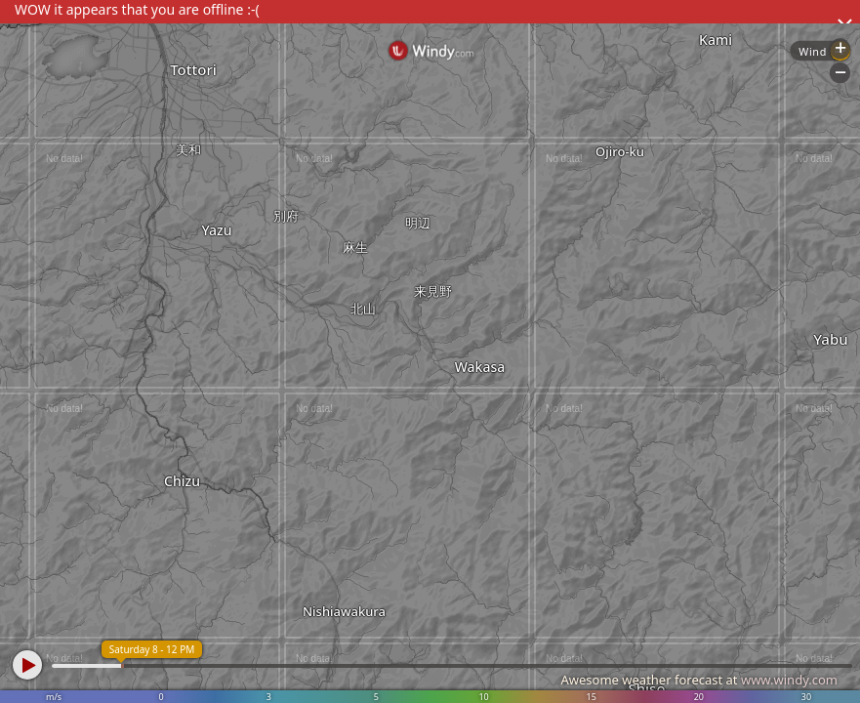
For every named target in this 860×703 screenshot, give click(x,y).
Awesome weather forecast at (699, 679)
